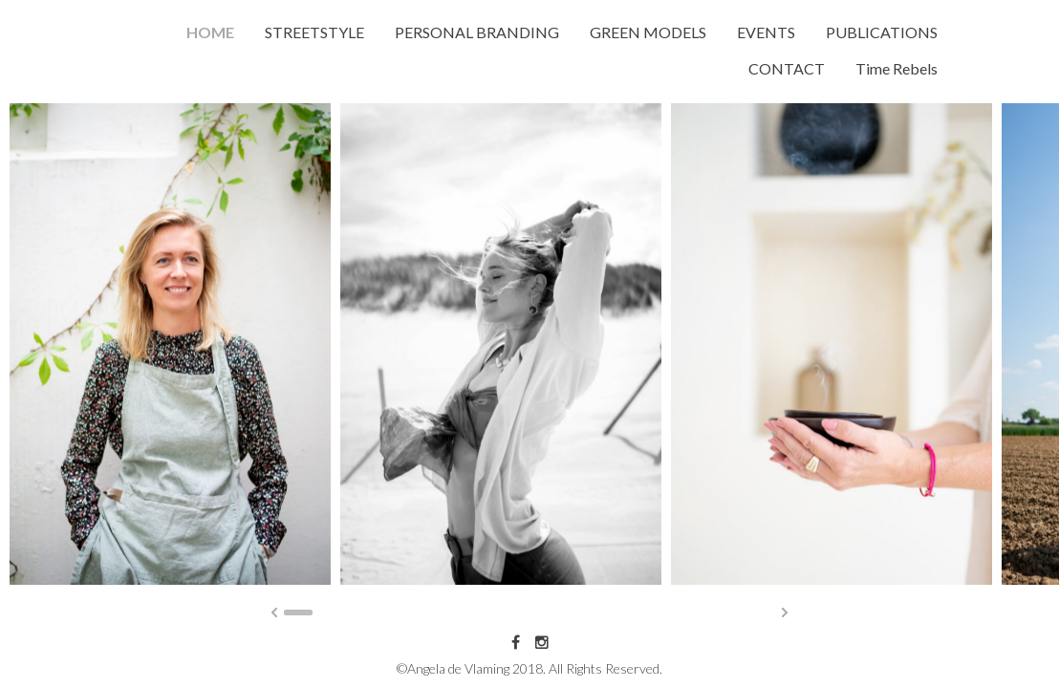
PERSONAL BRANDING (477, 32)
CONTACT (786, 68)
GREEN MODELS (648, 32)
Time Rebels (896, 68)
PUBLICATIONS (882, 32)
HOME (210, 32)
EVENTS (766, 32)
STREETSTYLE (314, 32)
